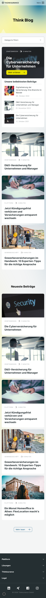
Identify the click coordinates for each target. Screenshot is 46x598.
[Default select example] (23, 40)
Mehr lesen (23, 529)
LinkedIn (8, 588)
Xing (18, 588)
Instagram (37, 588)
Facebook (27, 588)
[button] (4, 594)
